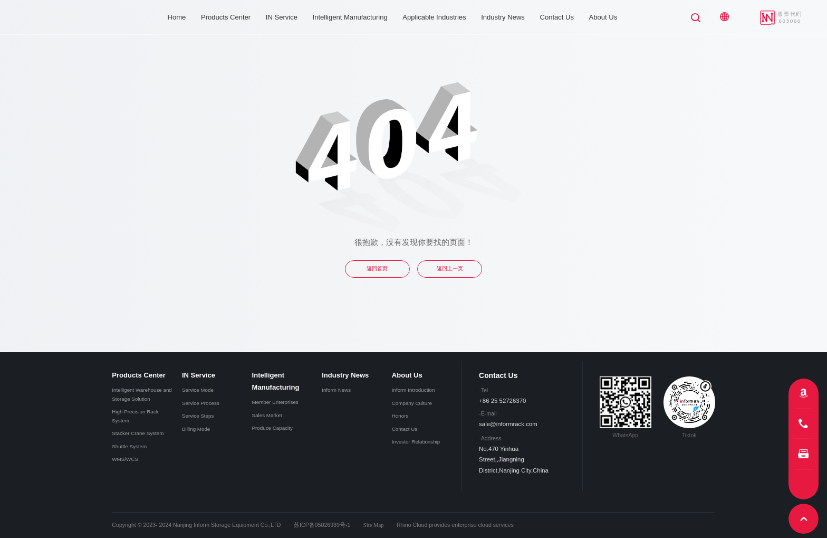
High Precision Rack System (135, 416)
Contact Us (557, 17)
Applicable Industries (434, 17)
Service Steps (198, 416)
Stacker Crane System (138, 433)
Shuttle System (129, 446)
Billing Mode (196, 429)
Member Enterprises (275, 402)
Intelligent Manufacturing (350, 17)
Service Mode (198, 390)
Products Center (226, 17)
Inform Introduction (413, 390)
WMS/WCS (125, 459)
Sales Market (267, 415)
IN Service (281, 17)
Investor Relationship (416, 442)
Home (177, 17)
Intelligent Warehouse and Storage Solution (141, 394)
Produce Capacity (272, 428)
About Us (603, 17)
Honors (400, 416)
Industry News (503, 17)
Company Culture (412, 403)
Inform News (336, 390)
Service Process (200, 403)
